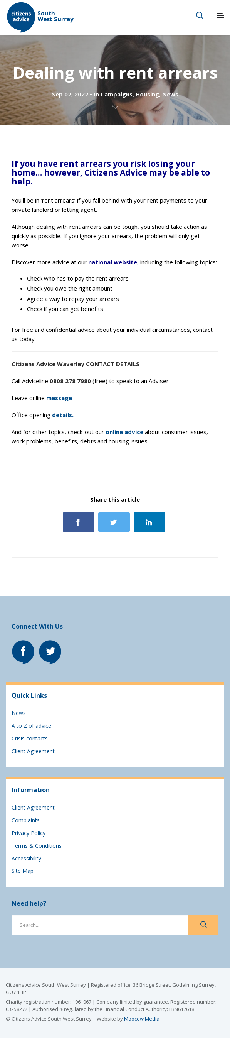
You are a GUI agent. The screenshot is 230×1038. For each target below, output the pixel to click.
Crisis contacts (30, 738)
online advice (124, 432)
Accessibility (26, 858)
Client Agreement (33, 751)
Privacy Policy (28, 833)
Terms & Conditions (37, 845)
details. (63, 415)
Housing (147, 94)
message (59, 398)
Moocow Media (141, 1018)
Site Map (23, 870)
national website (112, 262)
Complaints (26, 820)
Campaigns (117, 94)
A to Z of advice (31, 725)
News (170, 94)
